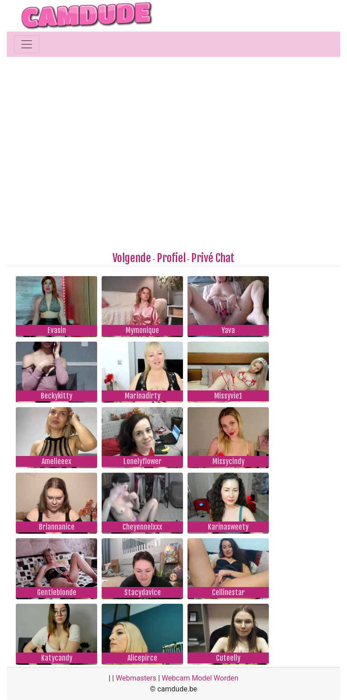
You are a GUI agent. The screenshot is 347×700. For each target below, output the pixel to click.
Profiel (171, 258)
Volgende (132, 258)
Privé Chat (212, 258)
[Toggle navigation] (26, 44)
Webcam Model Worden (200, 678)
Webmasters (136, 678)
